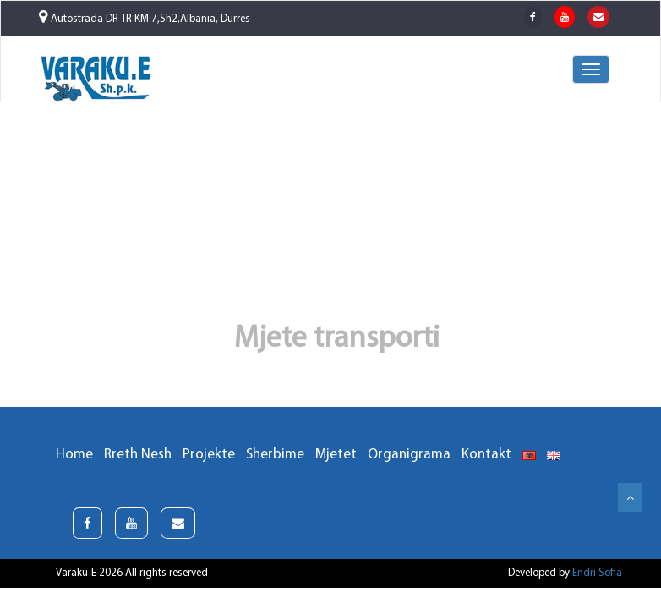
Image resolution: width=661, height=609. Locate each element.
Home (74, 454)
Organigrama (409, 454)
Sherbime (275, 454)
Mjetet (336, 454)
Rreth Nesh (138, 454)
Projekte (209, 454)
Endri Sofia (597, 573)
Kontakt (486, 454)
